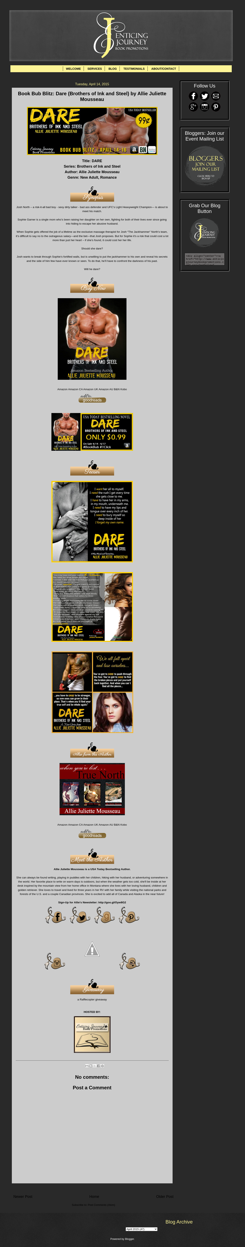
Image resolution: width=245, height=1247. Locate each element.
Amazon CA (75, 389)
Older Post (164, 1197)
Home (94, 1197)
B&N (117, 389)
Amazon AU (106, 389)
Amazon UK (90, 389)
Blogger (129, 1238)
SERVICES (95, 68)
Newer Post (22, 1197)
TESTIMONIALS (134, 68)
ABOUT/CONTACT (163, 68)
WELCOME (73, 68)
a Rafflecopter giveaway (92, 999)
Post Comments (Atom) (101, 1204)
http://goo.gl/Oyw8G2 (112, 902)
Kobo (123, 389)
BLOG (113, 68)
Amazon (62, 389)
